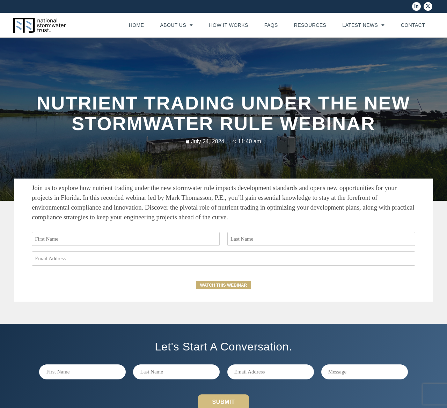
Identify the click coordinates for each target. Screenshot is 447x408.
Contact (413, 25)
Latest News (363, 25)
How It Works (228, 25)
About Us (176, 25)
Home (136, 25)
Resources (310, 25)
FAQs (271, 25)
